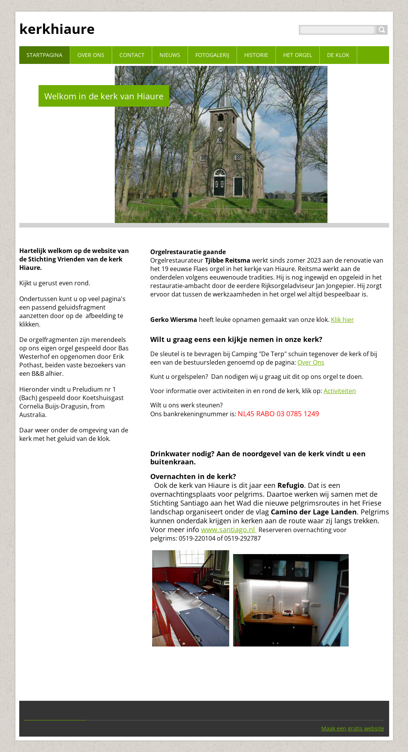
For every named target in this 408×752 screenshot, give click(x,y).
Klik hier (342, 319)
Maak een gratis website (352, 728)
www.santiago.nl (229, 529)
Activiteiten (340, 391)
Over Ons (310, 362)
